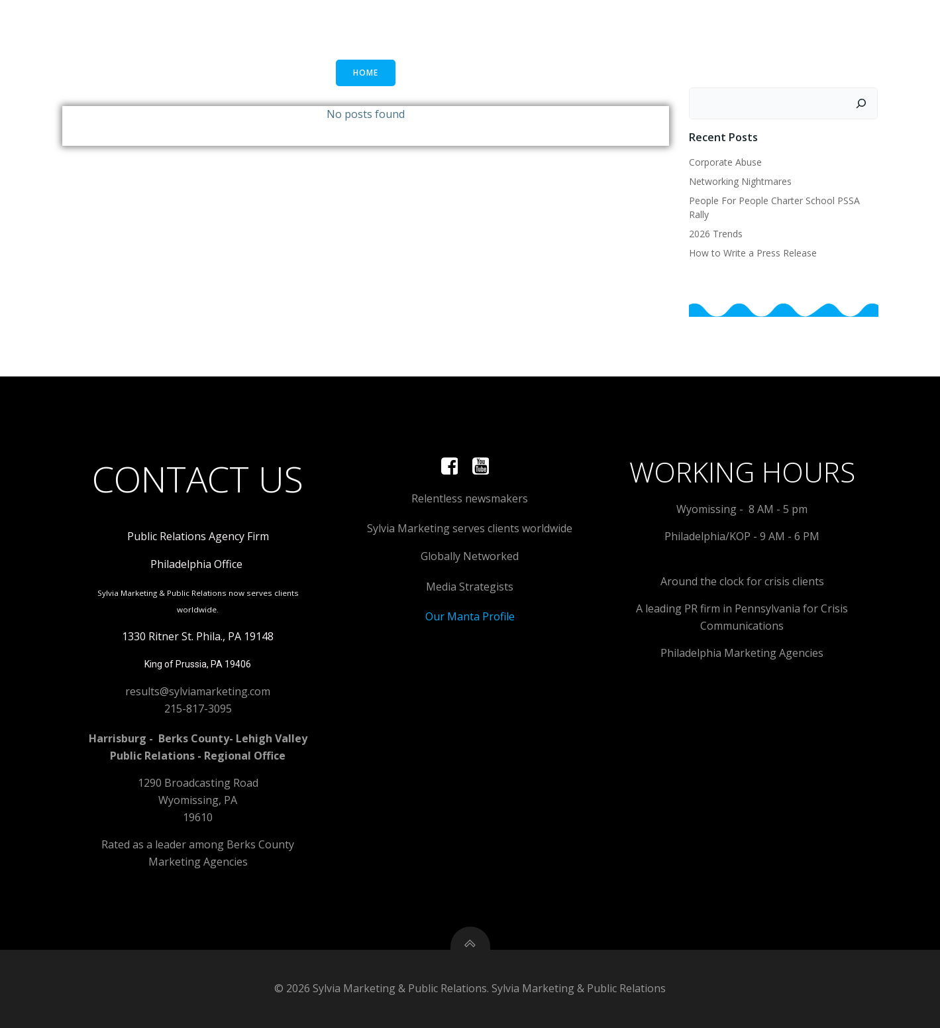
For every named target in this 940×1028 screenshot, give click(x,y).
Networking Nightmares (740, 181)
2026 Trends (716, 233)
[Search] (862, 103)
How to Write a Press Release (753, 253)
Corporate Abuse (725, 162)
